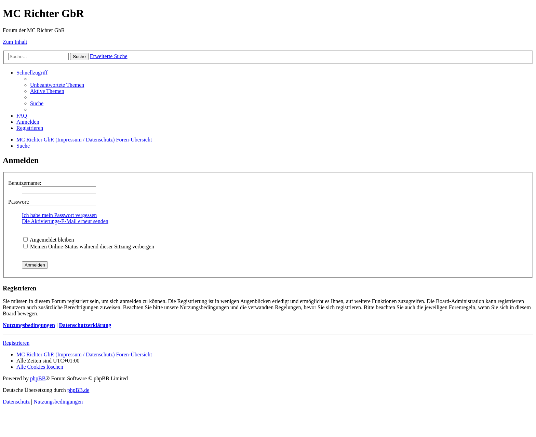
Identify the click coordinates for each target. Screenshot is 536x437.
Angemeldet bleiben (48, 240)
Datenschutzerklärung (85, 325)
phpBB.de (78, 390)
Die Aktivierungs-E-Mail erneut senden (65, 221)
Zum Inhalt (15, 42)
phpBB (37, 378)
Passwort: (18, 202)
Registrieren (16, 343)
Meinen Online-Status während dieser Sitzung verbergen (88, 246)
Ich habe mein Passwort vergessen (59, 215)
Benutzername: (24, 183)
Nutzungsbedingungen (29, 325)
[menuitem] (57, 85)
